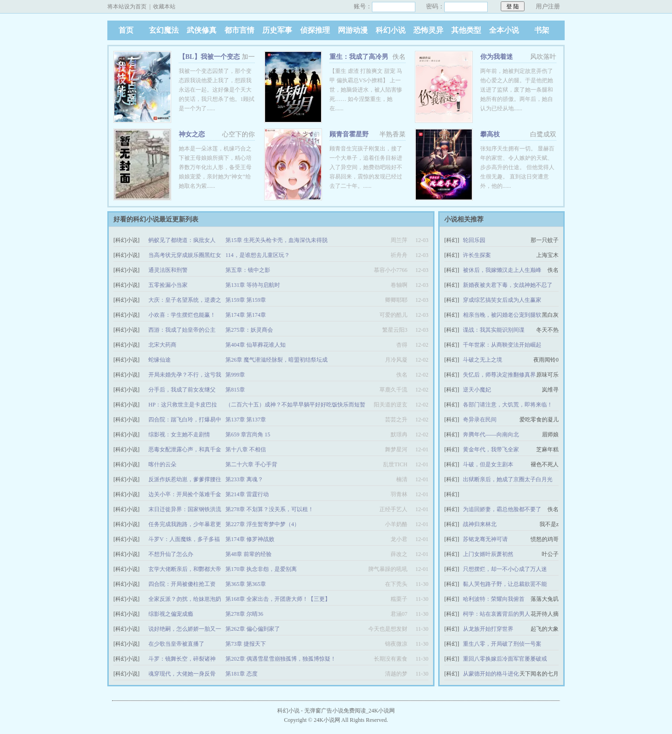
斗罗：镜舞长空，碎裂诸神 (182, 659)
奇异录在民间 (480, 419)
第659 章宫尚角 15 (247, 434)
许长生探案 (477, 255)
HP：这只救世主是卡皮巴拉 (182, 404)
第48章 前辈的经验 (248, 554)
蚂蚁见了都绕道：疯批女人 (182, 240)
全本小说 (504, 30)
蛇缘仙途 (159, 359)
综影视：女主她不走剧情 (179, 434)
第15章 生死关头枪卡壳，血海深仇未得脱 (276, 240)
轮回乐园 (474, 240)
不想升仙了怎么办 (170, 554)
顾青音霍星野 (349, 134)
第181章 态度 (241, 673)
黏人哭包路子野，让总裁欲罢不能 (505, 584)
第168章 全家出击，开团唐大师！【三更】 (277, 599)
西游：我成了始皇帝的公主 (182, 330)
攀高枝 (490, 134)
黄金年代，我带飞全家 (491, 449)
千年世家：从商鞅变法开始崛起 (502, 345)
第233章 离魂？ (244, 479)
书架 (541, 30)
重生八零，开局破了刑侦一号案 (502, 644)
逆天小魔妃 (477, 389)
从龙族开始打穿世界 (488, 629)
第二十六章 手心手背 (251, 464)
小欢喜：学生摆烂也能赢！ (182, 315)
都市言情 (239, 30)
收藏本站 (164, 6)
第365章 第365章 (245, 584)
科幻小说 (391, 30)
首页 (126, 30)
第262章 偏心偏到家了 (252, 629)
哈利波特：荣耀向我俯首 (494, 599)
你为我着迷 (496, 56)
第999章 (235, 374)
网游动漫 (353, 30)
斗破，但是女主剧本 (488, 464)
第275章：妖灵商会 (249, 330)
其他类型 (466, 30)
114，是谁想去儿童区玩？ (257, 255)
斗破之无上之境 (482, 359)
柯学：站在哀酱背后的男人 (496, 614)
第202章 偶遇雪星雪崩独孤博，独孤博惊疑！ (280, 659)
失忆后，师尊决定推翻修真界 (499, 374)
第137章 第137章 (245, 419)
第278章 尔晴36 (244, 614)
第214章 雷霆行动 (247, 494)
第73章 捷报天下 (245, 644)
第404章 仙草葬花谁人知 (255, 345)
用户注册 (548, 6)
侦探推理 (315, 30)
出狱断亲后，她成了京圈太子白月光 (508, 479)
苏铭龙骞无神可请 (485, 539)
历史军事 (277, 30)
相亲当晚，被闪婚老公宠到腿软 (502, 315)
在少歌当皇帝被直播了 (176, 644)
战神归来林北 (480, 524)
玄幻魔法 (164, 30)
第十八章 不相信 (245, 449)
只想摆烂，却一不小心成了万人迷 (505, 569)
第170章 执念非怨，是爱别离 (261, 569)
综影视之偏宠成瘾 (170, 614)
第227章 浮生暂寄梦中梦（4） (262, 524)
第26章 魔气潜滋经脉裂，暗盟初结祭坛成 (276, 359)
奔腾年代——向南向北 (491, 434)
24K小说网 (327, 720)
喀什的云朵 (162, 464)
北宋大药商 (162, 345)
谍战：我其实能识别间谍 (494, 330)
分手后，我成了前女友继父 (182, 389)
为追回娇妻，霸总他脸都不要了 (502, 509)
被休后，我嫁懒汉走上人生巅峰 (502, 270)
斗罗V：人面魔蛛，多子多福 (184, 539)
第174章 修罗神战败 (249, 539)
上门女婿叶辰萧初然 (488, 554)
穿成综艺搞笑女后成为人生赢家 (502, 300)
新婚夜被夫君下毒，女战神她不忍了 (508, 285)
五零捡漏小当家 (168, 285)
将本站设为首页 (127, 6)
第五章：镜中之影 (247, 270)
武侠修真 (202, 30)
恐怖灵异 (428, 30)
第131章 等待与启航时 (252, 285)
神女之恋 (192, 134)
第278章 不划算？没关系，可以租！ (269, 509)
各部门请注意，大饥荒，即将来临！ (508, 404)
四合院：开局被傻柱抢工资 (182, 584)
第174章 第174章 (245, 315)
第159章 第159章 (245, 300)
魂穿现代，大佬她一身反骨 (182, 673)
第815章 (235, 389)
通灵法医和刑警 (168, 270)
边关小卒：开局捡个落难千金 (184, 494)
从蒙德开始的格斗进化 (491, 673)
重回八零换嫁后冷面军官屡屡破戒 (505, 659)
